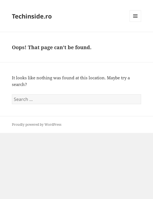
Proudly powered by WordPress (36, 124)
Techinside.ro (32, 16)
